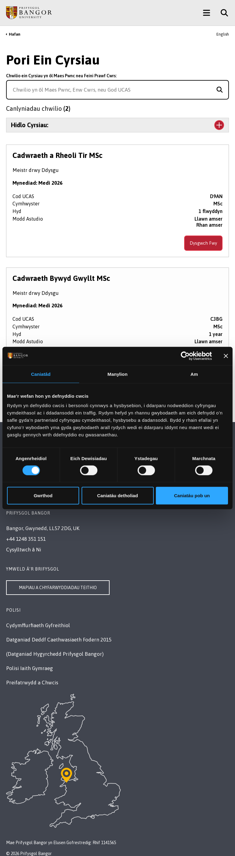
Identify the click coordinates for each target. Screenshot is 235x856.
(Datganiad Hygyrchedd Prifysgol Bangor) (54, 654)
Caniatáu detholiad (117, 495)
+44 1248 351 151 (26, 539)
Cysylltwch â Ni (23, 550)
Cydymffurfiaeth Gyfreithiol (38, 625)
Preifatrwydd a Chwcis (32, 683)
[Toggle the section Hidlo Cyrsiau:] (117, 125)
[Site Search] (222, 12)
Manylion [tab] (117, 373)
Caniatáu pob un (192, 495)
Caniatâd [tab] (41, 373)
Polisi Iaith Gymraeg (29, 668)
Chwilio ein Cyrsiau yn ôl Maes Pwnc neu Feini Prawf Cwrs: (61, 75)
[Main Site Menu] (206, 12)
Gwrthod (43, 495)
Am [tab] (194, 373)
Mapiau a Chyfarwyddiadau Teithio (58, 587)
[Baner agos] (226, 356)
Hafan (14, 34)
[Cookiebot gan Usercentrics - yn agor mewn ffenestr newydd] (185, 355)
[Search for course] (219, 90)
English (222, 34)
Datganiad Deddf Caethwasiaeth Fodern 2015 (58, 640)
